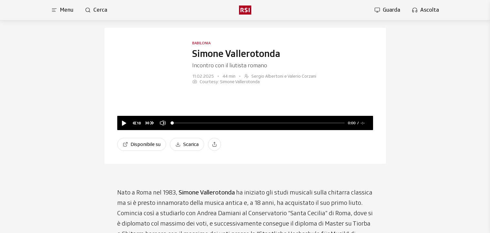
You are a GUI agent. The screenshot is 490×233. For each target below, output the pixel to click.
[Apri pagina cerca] (96, 10)
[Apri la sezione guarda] (387, 10)
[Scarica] (187, 144)
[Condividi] (214, 144)
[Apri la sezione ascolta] (425, 10)
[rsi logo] (245, 10)
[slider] (258, 123)
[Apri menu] (62, 10)
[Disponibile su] (141, 144)
